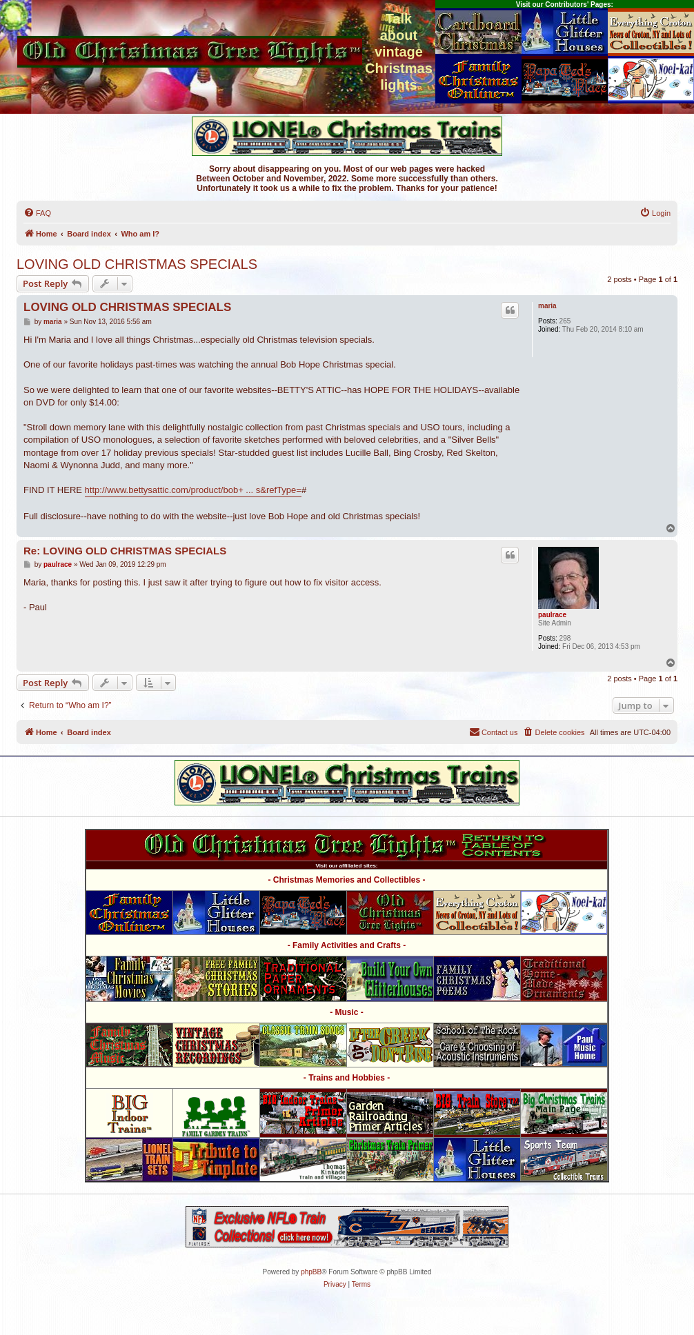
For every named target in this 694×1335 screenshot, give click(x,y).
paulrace (552, 615)
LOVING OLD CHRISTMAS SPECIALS (137, 264)
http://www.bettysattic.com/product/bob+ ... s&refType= (193, 490)
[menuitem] (37, 213)
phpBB (311, 1272)
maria (547, 306)
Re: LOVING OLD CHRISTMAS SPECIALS (124, 550)
